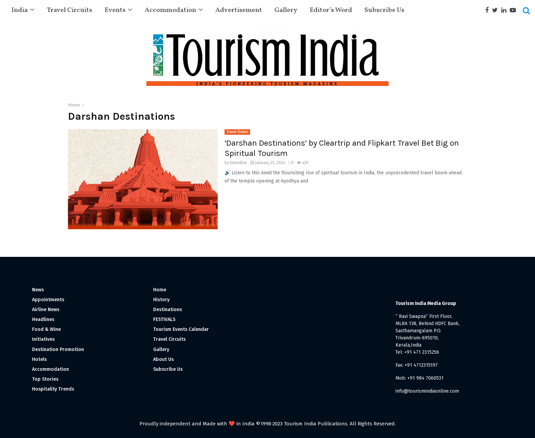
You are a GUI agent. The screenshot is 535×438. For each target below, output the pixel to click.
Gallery (285, 10)
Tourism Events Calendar (181, 329)
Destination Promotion (58, 349)
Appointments (48, 300)
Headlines (43, 319)
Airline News (45, 309)
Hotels (39, 359)
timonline (238, 162)
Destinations (167, 309)
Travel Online (237, 132)
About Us (163, 359)
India (19, 10)
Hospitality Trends (53, 389)
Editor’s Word (330, 10)
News (38, 290)
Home (159, 290)
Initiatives (43, 339)
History (161, 300)
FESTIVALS (164, 319)
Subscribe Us (384, 10)
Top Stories (45, 379)
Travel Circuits (69, 10)
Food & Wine (46, 329)
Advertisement (238, 10)
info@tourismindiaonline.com (427, 391)
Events (115, 10)
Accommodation (170, 10)
